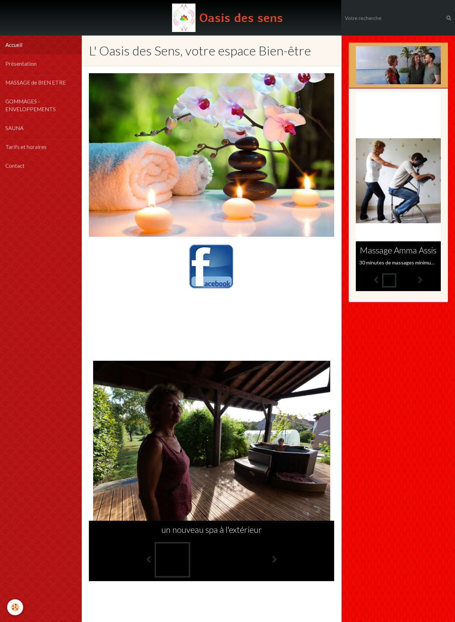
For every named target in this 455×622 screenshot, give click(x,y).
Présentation (21, 63)
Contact (15, 165)
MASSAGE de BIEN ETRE (35, 82)
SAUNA (14, 128)
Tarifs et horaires (26, 147)
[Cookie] (15, 607)
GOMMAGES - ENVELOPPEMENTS (30, 105)
